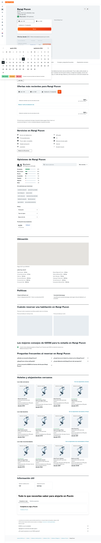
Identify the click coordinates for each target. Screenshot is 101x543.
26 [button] (34, 47)
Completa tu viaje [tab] (23, 504)
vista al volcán (29, 196)
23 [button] (48, 44)
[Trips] (2, 29)
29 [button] (44, 47)
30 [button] (48, 47)
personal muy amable (32, 193)
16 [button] (48, 41)
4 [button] (31, 37)
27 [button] (38, 47)
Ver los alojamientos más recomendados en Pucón (77, 444)
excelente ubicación (22, 193)
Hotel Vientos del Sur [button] (22, 433)
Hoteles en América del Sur (36, 541)
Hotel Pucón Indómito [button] (58, 461)
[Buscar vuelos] (2, 6)
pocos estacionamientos (30, 205)
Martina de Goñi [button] (75, 461)
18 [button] (31, 44)
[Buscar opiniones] (61, 168)
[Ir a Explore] (2, 16)
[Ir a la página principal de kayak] (9, 2)
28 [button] (41, 47)
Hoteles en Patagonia (55, 541)
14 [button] (41, 41)
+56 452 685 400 (21, 14)
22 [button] (44, 44)
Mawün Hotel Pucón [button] (22, 402)
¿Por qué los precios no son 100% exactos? (54, 534)
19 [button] (34, 44)
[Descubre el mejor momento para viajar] (2, 22)
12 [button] (34, 41)
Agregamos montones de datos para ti (54, 532)
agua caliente (20, 205)
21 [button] (41, 44)
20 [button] (38, 44)
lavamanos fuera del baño (32, 199)
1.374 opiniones (30, 16)
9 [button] (48, 37)
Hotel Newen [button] (74, 403)
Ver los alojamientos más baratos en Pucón (79, 415)
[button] (2, 2)
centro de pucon (21, 199)
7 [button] (41, 37)
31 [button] (28, 51)
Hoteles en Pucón (24, 513)
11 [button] (31, 41)
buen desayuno (21, 196)
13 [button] (38, 41)
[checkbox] (24, 230)
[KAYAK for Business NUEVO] (2, 25)
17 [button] (27, 44)
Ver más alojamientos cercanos (81, 385)
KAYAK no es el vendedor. (54, 529)
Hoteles (27, 541)
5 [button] (34, 37)
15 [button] (44, 41)
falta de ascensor (31, 202)
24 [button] (28, 47)
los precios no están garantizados (48, 525)
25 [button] (31, 47)
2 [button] (48, 34)
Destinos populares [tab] (34, 504)
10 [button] (28, 41)
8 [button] (56, 37)
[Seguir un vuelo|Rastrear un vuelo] (2, 19)
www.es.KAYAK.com (21, 541)
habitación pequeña (22, 202)
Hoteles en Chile (46, 541)
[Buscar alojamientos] (2, 9)
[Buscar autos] (2, 12)
